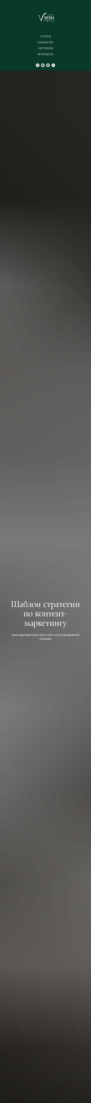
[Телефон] (53, 65)
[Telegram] (37, 65)
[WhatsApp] (43, 65)
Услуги (45, 36)
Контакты (45, 54)
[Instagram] (48, 65)
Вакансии (45, 42)
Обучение (45, 48)
